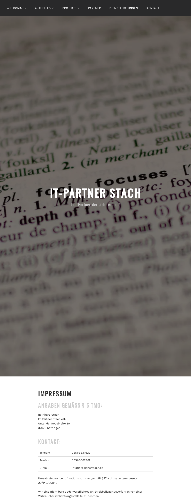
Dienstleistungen (123, 8)
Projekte (69, 8)
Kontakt (153, 8)
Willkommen (17, 8)
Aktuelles (43, 8)
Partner (94, 8)
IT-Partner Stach (95, 192)
